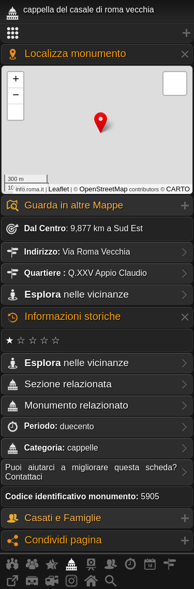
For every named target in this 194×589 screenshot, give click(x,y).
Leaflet (59, 189)
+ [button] (15, 80)
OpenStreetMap (103, 189)
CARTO (178, 189)
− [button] (15, 96)
